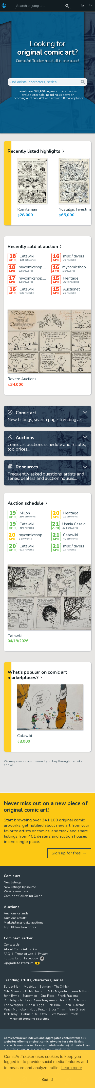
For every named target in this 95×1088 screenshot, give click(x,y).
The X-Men (61, 987)
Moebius (30, 987)
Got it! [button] (47, 1080)
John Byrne (11, 996)
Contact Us (12, 945)
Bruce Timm (56, 1009)
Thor (61, 1000)
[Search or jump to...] (67, 6)
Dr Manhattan (34, 991)
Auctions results (15, 918)
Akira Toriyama (44, 1000)
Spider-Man (12, 987)
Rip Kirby (10, 1000)
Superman (30, 996)
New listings (12, 882)
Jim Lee (25, 1000)
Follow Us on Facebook (21, 958)
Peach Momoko (15, 1009)
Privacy (43, 954)
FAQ (7, 954)
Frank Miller (78, 991)
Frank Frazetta (68, 996)
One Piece (47, 996)
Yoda (75, 1014)
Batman (45, 987)
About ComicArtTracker (20, 949)
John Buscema (74, 1005)
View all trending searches (29, 1019)
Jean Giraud (77, 1009)
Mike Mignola (57, 991)
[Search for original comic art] (43, 6)
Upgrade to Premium (22, 963)
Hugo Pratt (37, 1009)
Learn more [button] (71, 1068)
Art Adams (76, 1000)
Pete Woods (59, 1014)
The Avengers (13, 1005)
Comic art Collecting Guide (23, 896)
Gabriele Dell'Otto (34, 1014)
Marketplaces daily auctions (23, 923)
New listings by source (20, 887)
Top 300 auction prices (20, 927)
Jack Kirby (10, 1014)
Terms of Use (24, 954)
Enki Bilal (54, 1005)
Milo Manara (13, 991)
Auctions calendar (17, 913)
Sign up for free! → (69, 853)
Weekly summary (16, 891)
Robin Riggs (35, 1005)
